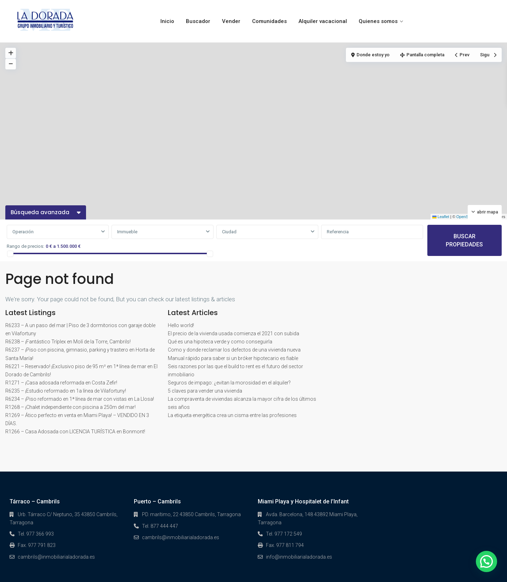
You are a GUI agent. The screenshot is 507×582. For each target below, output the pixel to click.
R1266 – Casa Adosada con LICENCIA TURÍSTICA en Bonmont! (75, 431)
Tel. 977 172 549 (284, 534)
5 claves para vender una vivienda (205, 391)
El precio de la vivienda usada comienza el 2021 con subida (233, 333)
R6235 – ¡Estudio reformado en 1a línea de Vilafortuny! (65, 391)
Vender (231, 21)
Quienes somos (378, 21)
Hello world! (181, 325)
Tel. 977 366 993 (36, 534)
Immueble (127, 231)
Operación (23, 231)
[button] (486, 561)
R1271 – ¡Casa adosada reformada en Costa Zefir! (61, 383)
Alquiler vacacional (322, 21)
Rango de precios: (25, 246)
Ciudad (229, 231)
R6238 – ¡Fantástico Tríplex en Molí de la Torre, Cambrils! (68, 341)
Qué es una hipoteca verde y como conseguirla (220, 341)
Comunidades (269, 21)
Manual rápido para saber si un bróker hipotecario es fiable (233, 358)
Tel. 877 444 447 (160, 526)
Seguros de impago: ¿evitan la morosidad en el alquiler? (229, 383)
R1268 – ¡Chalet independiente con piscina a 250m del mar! (70, 407)
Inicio (167, 21)
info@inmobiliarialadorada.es (299, 557)
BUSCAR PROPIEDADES (464, 240)
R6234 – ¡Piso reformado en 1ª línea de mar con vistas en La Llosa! (79, 399)
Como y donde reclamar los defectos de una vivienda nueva (234, 350)
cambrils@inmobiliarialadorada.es (56, 557)
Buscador (198, 21)
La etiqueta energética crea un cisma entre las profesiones (232, 415)
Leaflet (440, 217)
